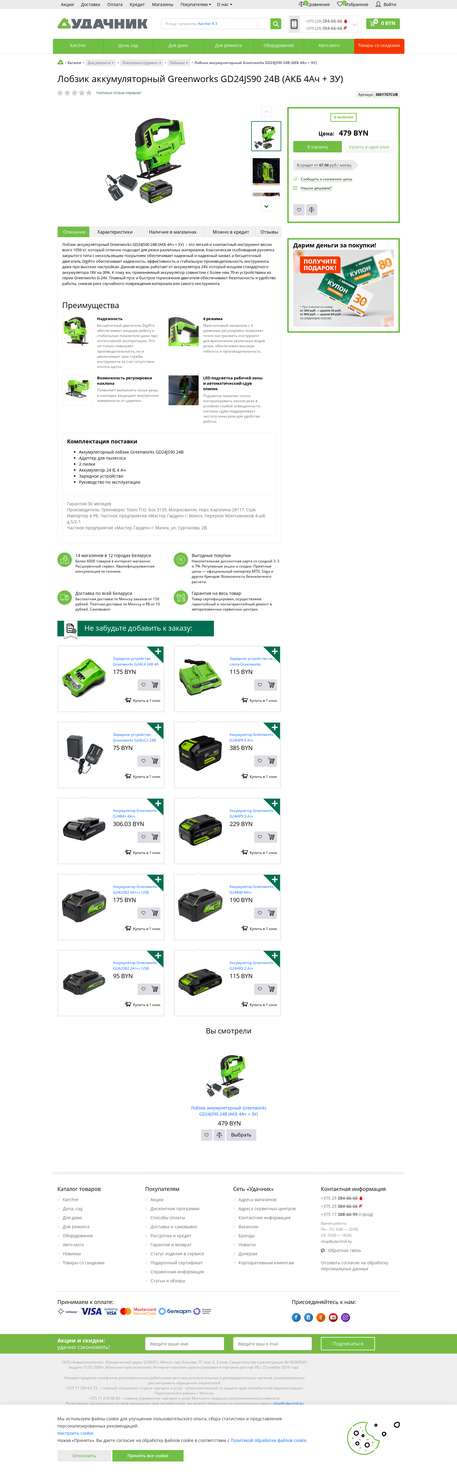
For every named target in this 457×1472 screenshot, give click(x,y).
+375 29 (342, 1198)
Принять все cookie (148, 1455)
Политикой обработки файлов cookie (268, 1440)
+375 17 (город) (347, 1214)
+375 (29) (324, 21)
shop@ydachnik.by (288, 1403)
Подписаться (348, 1343)
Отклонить (84, 1455)
